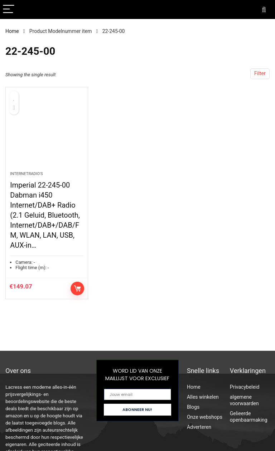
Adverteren (199, 427)
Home (12, 31)
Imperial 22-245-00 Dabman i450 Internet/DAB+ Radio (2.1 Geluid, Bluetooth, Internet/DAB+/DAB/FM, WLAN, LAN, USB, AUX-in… (44, 215)
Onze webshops (204, 417)
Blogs (193, 407)
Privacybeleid (245, 387)
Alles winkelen (203, 397)
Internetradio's (26, 173)
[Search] (263, 9)
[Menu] (8, 9)
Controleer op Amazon (77, 288)
